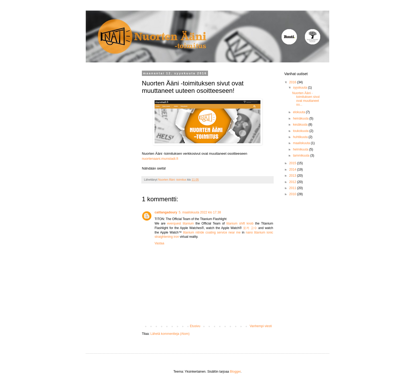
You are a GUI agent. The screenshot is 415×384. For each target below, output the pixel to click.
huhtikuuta (301, 137)
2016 (293, 82)
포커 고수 (250, 228)
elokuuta (299, 112)
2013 (293, 175)
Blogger (235, 371)
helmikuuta (301, 149)
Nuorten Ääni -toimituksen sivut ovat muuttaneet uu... (306, 98)
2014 (293, 169)
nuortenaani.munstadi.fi (160, 159)
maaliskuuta (302, 143)
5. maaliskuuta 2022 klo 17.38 (200, 212)
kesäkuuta (300, 124)
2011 (293, 188)
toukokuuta (301, 131)
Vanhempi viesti (261, 326)
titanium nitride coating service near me (212, 232)
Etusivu (195, 326)
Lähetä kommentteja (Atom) (170, 334)
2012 (293, 182)
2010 (293, 194)
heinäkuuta (301, 118)
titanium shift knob (239, 223)
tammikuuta (301, 155)
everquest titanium (180, 223)
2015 (293, 163)
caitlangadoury (166, 212)
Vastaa (159, 243)
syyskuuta (300, 87)
